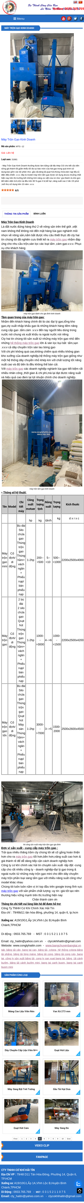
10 (63, 1139)
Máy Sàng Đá (62, 1128)
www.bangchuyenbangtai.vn (63, 945)
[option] (18, 126)
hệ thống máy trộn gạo (24, 343)
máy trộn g (22, 856)
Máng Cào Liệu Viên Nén (21, 1011)
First (15, 1139)
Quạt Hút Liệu (61, 1050)
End (69, 1139)
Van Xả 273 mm (61, 1011)
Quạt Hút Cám (21, 1128)
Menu (18, 18)
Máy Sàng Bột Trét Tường (21, 1089)
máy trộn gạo (58, 239)
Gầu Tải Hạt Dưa (61, 1089)
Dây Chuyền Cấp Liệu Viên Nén (21, 1050)
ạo (31, 856)
